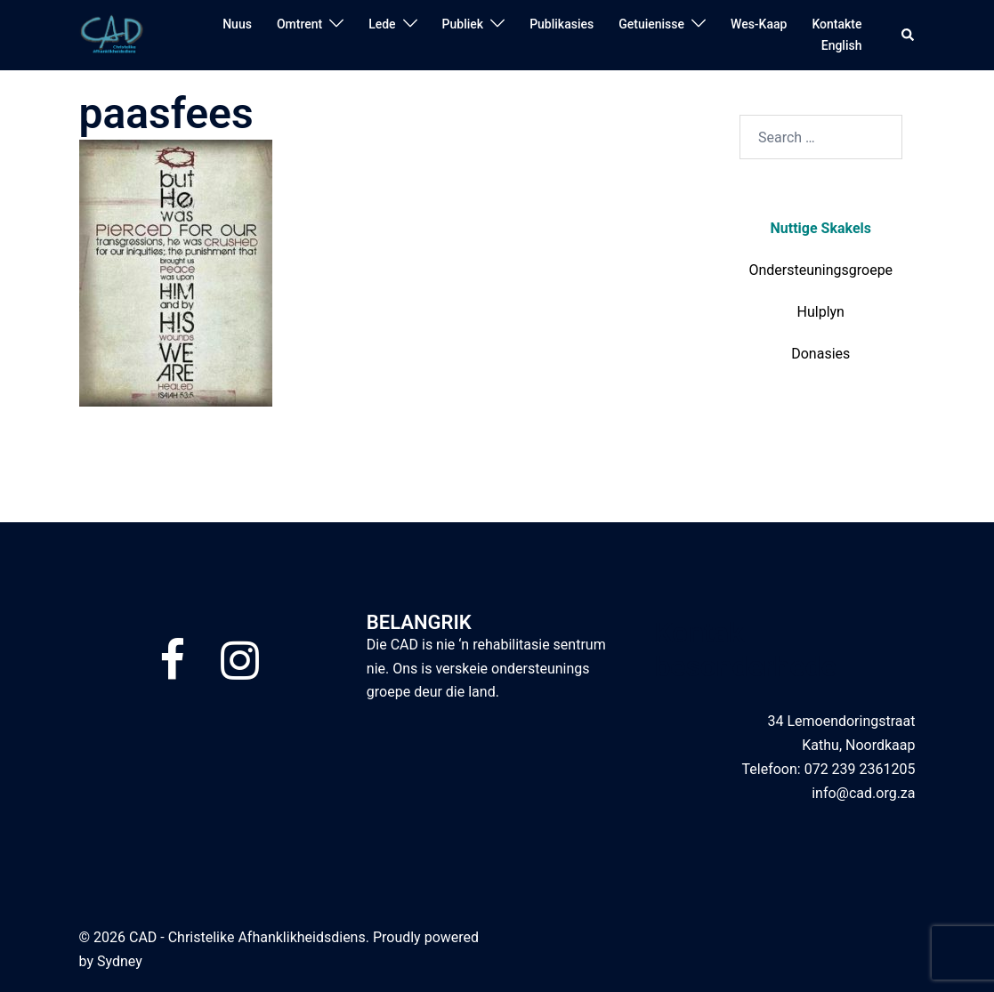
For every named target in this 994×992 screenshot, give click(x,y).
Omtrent (299, 24)
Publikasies (561, 24)
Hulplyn (820, 311)
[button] (908, 35)
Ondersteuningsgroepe (820, 270)
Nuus (237, 24)
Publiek (463, 24)
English (841, 45)
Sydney (119, 961)
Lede (381, 24)
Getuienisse (651, 24)
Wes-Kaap (759, 24)
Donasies (820, 353)
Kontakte (836, 24)
